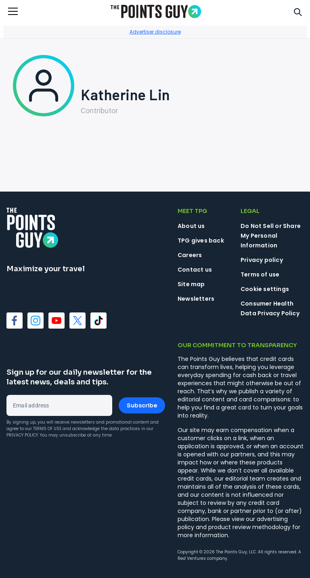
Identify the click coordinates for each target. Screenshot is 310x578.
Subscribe (142, 405)
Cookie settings (265, 289)
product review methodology (249, 527)
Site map (191, 284)
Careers (190, 255)
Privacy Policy (22, 435)
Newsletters (196, 299)
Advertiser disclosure (155, 31)
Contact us (195, 270)
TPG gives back (201, 240)
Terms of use (260, 274)
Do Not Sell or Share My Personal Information (271, 235)
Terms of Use (47, 429)
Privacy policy (262, 260)
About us (191, 226)
